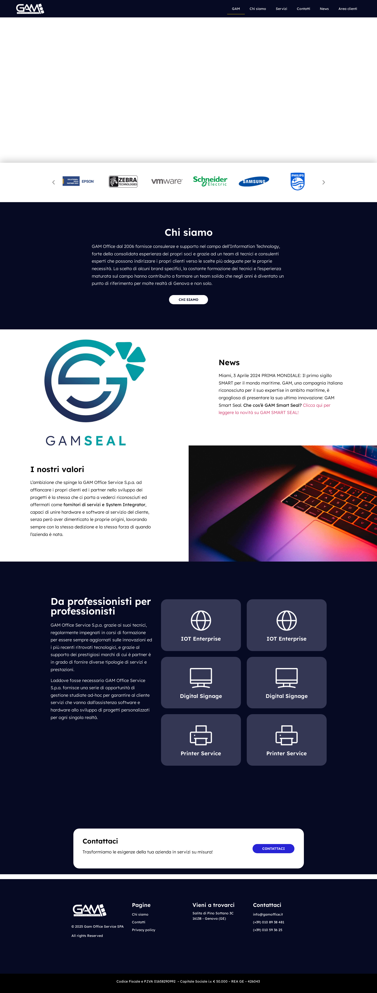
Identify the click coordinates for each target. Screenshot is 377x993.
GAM (236, 9)
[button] (53, 182)
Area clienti (348, 9)
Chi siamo (258, 9)
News (324, 9)
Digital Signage (201, 696)
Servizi (281, 9)
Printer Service (201, 753)
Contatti (303, 9)
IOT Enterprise (201, 638)
